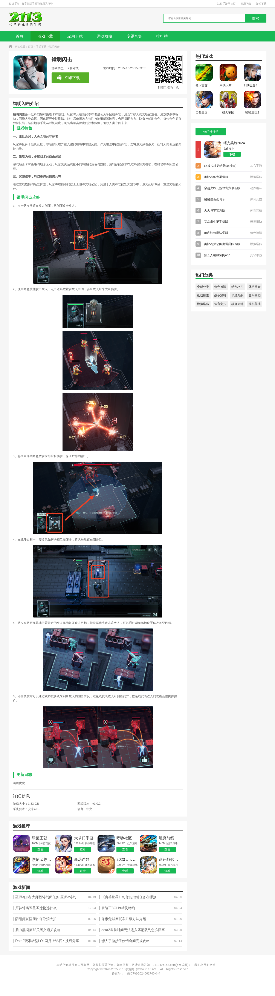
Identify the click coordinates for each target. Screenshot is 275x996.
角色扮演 (220, 286)
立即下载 (68, 78)
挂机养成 (255, 304)
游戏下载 (261, 3)
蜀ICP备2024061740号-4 (143, 973)
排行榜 (162, 36)
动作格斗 (237, 286)
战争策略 (220, 295)
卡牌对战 (237, 295)
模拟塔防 (203, 304)
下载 (232, 154)
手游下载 (41, 46)
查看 (40, 849)
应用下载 (246, 3)
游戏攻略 (104, 36)
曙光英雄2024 (234, 143)
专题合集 (134, 36)
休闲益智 (255, 286)
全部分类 (203, 286)
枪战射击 (203, 295)
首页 (19, 36)
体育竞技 (220, 304)
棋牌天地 (237, 304)
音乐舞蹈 (255, 295)
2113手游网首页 (226, 3)
